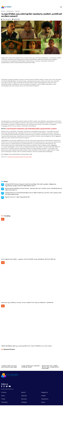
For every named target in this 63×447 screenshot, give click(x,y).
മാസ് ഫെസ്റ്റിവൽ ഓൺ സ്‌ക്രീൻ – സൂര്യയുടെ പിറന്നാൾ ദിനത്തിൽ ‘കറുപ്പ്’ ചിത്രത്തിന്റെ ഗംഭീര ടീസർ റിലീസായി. (28, 259)
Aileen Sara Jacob (6, 19)
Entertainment (9, 11)
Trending (7, 216)
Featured (17, 11)
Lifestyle (24, 402)
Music (43, 402)
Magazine (44, 392)
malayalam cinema (19, 156)
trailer (30, 156)
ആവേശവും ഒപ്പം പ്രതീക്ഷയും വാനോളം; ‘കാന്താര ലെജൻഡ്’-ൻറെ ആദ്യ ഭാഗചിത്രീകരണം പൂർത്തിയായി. (27, 302)
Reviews (24, 399)
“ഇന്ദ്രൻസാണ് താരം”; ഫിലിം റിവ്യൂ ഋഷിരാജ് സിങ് (17, 197)
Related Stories (9, 349)
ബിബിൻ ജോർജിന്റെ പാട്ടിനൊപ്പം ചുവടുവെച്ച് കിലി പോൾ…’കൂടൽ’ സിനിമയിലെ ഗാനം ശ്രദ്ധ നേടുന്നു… (26, 346)
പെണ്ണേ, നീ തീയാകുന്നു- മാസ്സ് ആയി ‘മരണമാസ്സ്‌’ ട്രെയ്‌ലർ (30, 366)
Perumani (26, 156)
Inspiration (44, 399)
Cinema (3, 11)
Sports (23, 392)
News (6, 181)
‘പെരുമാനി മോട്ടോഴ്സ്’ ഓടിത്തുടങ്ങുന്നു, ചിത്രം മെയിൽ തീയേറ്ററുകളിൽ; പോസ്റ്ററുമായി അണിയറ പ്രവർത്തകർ (31, 128)
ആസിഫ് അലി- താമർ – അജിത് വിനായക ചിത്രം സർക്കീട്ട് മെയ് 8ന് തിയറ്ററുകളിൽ (50, 367)
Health (43, 395)
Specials (24, 395)
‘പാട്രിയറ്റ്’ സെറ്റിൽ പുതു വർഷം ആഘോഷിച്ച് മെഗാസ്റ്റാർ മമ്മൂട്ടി (9, 366)
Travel (3, 399)
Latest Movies (11, 156)
